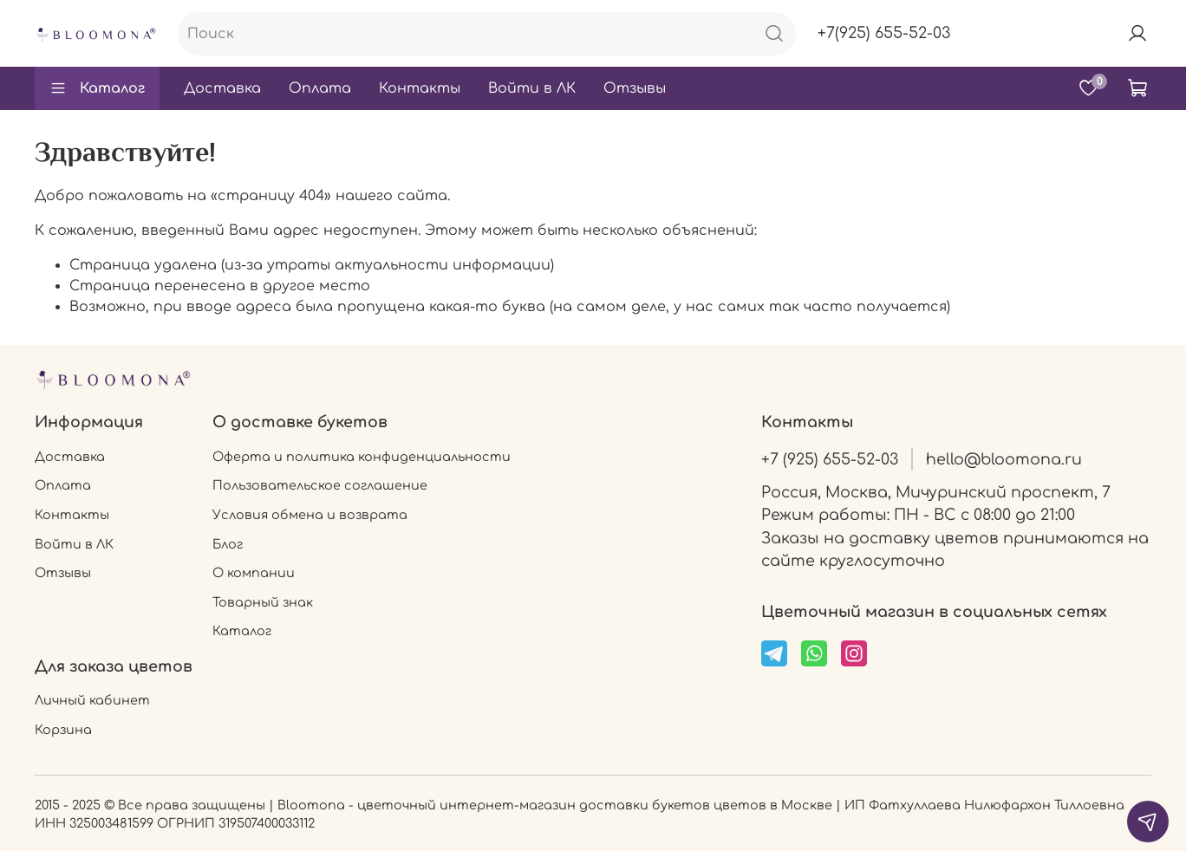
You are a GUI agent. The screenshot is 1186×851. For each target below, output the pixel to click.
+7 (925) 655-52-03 (829, 459)
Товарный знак (262, 602)
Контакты (419, 88)
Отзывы (634, 88)
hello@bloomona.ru (1004, 459)
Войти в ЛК (532, 88)
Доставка (222, 88)
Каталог (97, 88)
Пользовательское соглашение (319, 485)
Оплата (320, 88)
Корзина (63, 730)
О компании (253, 573)
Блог (227, 544)
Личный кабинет (92, 700)
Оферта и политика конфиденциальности (361, 457)
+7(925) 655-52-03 (884, 33)
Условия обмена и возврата (309, 515)
